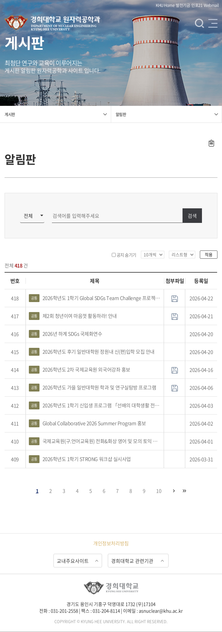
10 (158, 490)
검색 (199, 23)
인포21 (196, 5)
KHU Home (165, 5)
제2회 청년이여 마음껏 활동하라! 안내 (73, 316)
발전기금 (183, 5)
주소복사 (211, 143)
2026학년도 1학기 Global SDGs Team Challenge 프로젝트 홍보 (95, 298)
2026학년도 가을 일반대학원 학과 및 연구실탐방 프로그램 (92, 388)
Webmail (211, 5)
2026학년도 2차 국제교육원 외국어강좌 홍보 (79, 370)
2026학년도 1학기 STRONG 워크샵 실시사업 (80, 459)
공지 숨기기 (126, 255)
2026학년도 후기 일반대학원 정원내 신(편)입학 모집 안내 (92, 352)
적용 (209, 254)
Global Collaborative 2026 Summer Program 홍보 (87, 423)
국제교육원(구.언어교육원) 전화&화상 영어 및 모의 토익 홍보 (95, 441)
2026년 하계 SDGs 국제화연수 (65, 334)
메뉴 (212, 23)
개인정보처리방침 (110, 543)
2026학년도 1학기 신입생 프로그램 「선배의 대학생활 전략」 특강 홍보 (95, 405)
